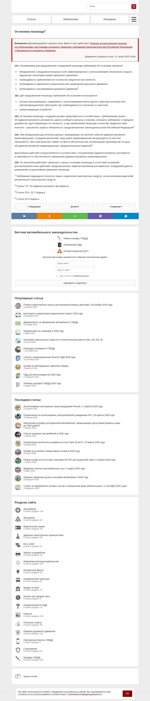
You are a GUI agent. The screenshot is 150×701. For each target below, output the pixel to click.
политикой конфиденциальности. (85, 694)
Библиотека (70, 19)
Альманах (109, 19)
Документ (75, 207)
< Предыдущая (34, 207)
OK (127, 693)
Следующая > (116, 207)
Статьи (31, 19)
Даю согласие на (74, 276)
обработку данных (81, 276)
